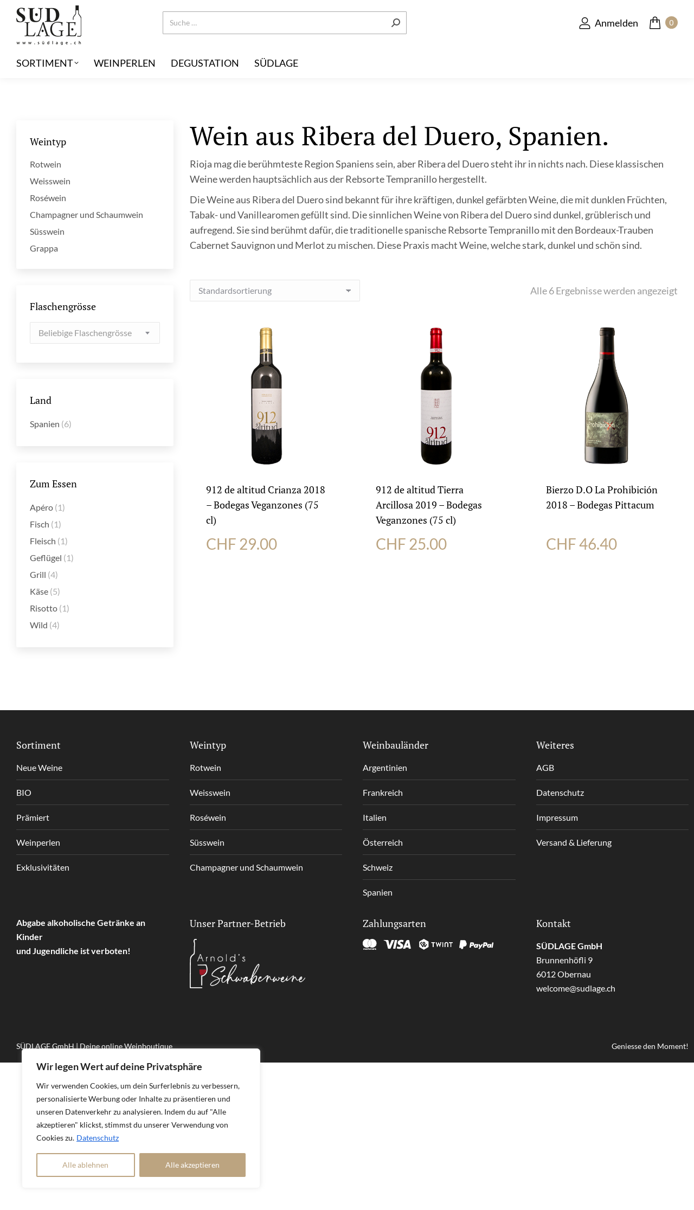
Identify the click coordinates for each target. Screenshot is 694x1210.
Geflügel (46, 557)
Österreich (383, 842)
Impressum (557, 817)
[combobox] (95, 333)
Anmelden (608, 40)
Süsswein (47, 231)
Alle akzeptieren (192, 1164)
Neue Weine (39, 767)
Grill (38, 574)
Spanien (45, 424)
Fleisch (43, 541)
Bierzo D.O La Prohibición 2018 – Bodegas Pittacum (602, 497)
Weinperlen (38, 842)
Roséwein (48, 197)
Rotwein (45, 164)
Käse (39, 591)
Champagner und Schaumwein (86, 214)
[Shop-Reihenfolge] (275, 290)
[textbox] (85, 333)
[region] (141, 1118)
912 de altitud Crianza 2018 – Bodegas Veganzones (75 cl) (265, 504)
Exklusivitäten (42, 867)
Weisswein (50, 181)
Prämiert (32, 817)
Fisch (39, 524)
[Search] (285, 40)
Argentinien (385, 767)
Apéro (41, 507)
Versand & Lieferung (574, 842)
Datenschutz (97, 1137)
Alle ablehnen (85, 1164)
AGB (545, 767)
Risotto (43, 608)
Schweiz (378, 867)
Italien (375, 817)
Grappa (44, 248)
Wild (39, 625)
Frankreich (383, 792)
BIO (23, 792)
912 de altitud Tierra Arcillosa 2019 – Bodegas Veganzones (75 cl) (429, 504)
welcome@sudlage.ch (575, 988)
